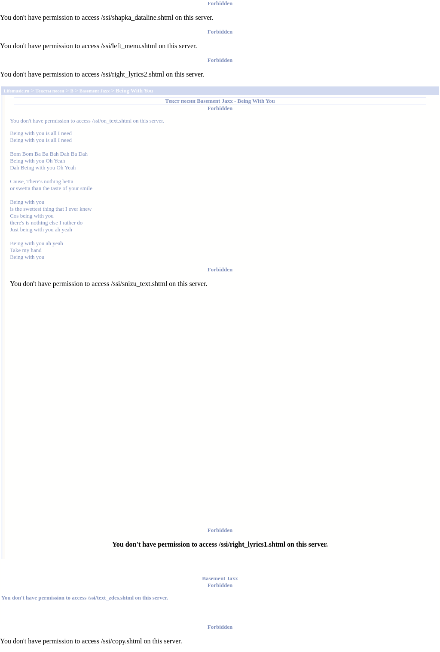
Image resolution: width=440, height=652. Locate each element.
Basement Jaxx (214, 101)
